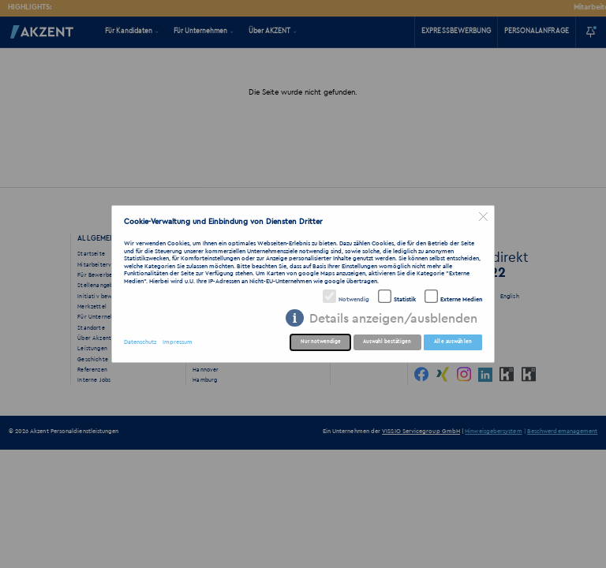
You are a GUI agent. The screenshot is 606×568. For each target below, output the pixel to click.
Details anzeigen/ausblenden (393, 318)
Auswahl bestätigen (387, 341)
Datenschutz (140, 342)
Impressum (178, 342)
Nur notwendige (321, 341)
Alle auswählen (453, 341)
